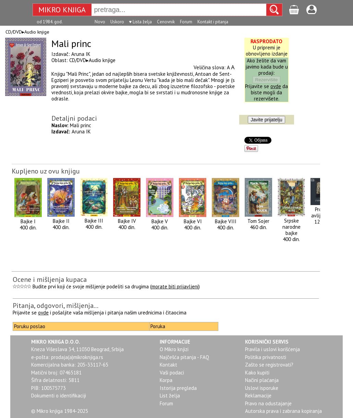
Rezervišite (266, 79)
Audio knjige (36, 32)
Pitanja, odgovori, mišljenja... (55, 305)
